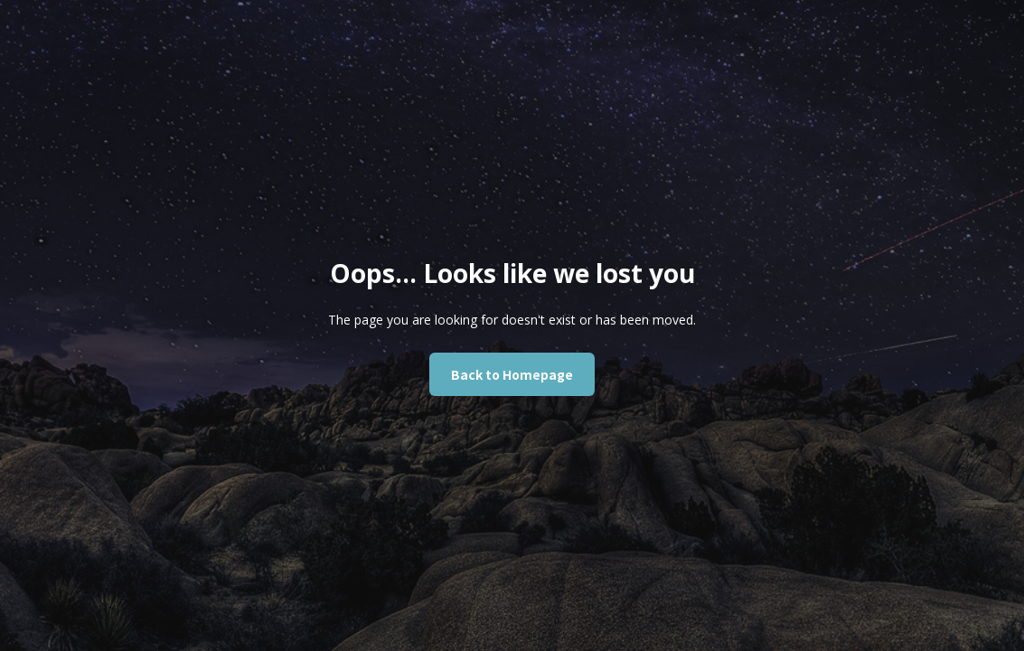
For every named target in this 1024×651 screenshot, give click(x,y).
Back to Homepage (512, 374)
